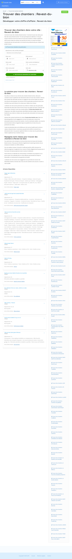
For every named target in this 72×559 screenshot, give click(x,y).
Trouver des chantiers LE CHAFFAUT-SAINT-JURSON (57, 261)
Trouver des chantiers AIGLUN (59, 160)
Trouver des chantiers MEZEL (59, 257)
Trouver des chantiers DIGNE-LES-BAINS (58, 53)
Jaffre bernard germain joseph (21, 205)
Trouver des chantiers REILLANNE (56, 143)
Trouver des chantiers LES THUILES (57, 387)
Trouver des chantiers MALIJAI (59, 125)
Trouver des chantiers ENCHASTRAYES (56, 373)
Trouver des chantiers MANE (58, 152)
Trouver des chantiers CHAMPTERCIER (56, 237)
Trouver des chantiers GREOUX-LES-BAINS (56, 120)
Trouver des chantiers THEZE (58, 533)
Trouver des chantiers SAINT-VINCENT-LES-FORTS (58, 499)
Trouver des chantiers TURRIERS (56, 368)
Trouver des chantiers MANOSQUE (56, 48)
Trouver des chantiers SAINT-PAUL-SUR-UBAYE (58, 538)
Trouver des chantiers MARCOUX (56, 332)
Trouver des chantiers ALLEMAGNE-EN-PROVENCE (57, 353)
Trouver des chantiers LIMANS (59, 525)
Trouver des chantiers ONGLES (56, 484)
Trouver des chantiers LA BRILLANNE (57, 216)
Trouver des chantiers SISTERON (56, 58)
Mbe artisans (17, 311)
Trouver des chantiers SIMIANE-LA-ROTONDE (56, 305)
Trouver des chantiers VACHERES (56, 510)
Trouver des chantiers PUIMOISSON (56, 247)
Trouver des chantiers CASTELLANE (56, 133)
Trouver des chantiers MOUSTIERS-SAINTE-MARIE (57, 270)
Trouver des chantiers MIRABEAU (56, 347)
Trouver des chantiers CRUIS (58, 300)
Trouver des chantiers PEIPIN (58, 169)
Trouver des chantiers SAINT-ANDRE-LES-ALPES (58, 221)
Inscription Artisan (63, 2)
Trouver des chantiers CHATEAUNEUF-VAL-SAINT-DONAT (57, 326)
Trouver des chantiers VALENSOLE (56, 105)
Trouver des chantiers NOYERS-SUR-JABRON (56, 401)
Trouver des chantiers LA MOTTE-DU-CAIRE (57, 310)
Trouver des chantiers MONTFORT (56, 392)
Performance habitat (18, 326)
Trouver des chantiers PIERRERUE (56, 337)
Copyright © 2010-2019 (24, 555)
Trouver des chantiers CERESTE (56, 165)
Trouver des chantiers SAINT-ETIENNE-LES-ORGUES (58, 174)
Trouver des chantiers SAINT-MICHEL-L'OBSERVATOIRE (58, 188)
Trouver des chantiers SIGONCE (56, 432)
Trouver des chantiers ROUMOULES (56, 280)
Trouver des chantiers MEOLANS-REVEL (56, 448)
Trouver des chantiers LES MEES (57, 86)
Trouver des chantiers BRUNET (56, 453)
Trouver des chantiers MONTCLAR (56, 363)
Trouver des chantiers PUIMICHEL (56, 520)
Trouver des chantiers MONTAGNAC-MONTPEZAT (57, 407)
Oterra (15, 266)
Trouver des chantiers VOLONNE (56, 138)
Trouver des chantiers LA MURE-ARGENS (57, 479)
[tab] (24, 173)
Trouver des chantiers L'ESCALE (56, 156)
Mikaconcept (17, 251)
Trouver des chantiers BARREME (56, 342)
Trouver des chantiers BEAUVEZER (56, 515)
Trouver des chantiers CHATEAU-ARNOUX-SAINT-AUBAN (57, 65)
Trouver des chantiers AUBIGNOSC (56, 296)
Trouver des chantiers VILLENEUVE (56, 91)
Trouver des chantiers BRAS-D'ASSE (58, 315)
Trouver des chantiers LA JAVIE (59, 397)
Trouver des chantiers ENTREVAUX (56, 226)
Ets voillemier (17, 296)
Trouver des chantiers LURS (58, 383)
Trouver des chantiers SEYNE (58, 148)
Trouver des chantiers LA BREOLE (57, 468)
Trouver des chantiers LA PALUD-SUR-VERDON (57, 494)
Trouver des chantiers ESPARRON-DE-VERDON (56, 437)
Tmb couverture (17, 237)
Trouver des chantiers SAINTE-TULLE (58, 96)
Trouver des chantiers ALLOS (58, 266)
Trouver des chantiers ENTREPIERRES (56, 422)
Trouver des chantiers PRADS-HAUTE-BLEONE (58, 529)
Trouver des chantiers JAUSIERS (56, 183)
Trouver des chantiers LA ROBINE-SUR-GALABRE (57, 458)
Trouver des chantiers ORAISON (56, 70)
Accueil (4, 11)
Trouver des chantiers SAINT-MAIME (58, 232)
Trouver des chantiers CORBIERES (56, 193)
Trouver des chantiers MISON (59, 203)
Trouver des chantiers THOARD (56, 252)
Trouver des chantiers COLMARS (56, 412)
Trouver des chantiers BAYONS (56, 505)
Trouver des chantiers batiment (16, 11)
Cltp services (17, 344)
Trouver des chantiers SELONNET (56, 427)
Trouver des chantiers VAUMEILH (56, 489)
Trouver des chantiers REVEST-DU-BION (58, 291)
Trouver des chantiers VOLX (58, 100)
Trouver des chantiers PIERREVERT (56, 80)
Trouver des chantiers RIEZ (58, 129)
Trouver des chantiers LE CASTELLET (57, 463)
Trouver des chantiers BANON (59, 178)
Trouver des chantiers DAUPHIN (56, 242)
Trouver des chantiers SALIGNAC (56, 320)
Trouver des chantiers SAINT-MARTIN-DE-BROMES (58, 358)
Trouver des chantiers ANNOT (59, 212)
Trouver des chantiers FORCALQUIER (56, 75)
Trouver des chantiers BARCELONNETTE (56, 110)
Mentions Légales (41, 555)
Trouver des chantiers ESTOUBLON (56, 443)
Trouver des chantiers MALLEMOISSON (56, 207)
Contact (49, 555)
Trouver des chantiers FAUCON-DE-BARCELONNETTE (58, 474)
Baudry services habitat (19, 281)
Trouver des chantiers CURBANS (56, 417)
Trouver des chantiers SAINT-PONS (58, 275)
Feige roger (16, 187)
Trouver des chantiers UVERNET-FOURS (56, 286)
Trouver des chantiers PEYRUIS (56, 115)
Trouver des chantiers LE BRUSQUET (57, 198)
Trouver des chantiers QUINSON (56, 378)
